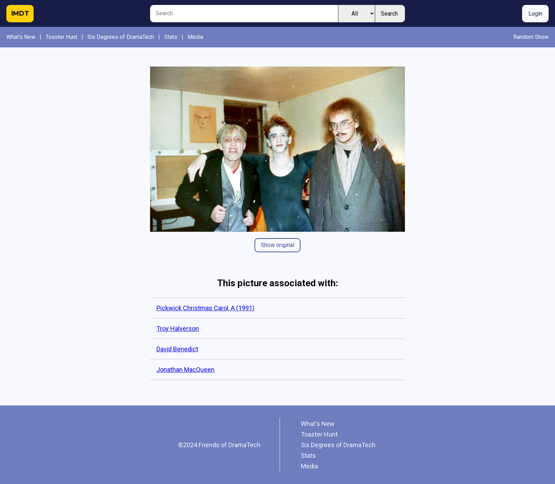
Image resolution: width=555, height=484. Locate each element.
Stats (170, 37)
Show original (277, 245)
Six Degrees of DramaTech (120, 37)
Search (389, 13)
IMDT (20, 13)
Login (535, 13)
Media (195, 37)
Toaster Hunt (61, 37)
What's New (20, 37)
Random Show (531, 37)
